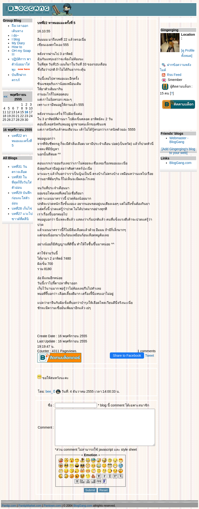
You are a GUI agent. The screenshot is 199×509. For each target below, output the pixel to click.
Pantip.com (9, 505)
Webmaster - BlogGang (183, 140)
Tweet (153, 350)
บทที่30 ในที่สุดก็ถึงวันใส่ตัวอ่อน (19, 191)
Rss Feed (175, 75)
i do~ (14, 35)
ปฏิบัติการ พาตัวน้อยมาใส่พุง (18, 64)
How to (16, 47)
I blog (15, 39)
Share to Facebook (131, 350)
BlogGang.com (185, 163)
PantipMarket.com (29, 505)
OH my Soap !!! (16, 52)
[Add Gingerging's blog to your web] (181, 151)
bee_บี (47, 386)
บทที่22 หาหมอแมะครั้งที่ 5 (18, 148)
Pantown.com (52, 505)
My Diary (17, 43)
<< (4, 100)
